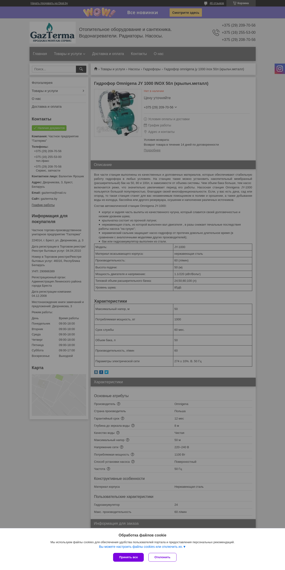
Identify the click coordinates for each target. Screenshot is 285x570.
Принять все (128, 557)
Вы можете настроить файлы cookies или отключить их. (141, 547)
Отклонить (162, 557)
